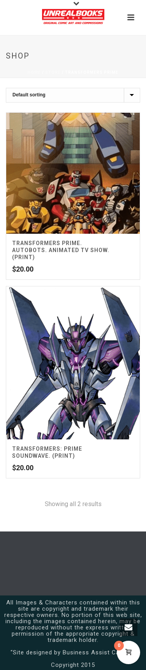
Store (53, 72)
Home (34, 72)
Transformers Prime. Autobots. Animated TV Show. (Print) (60, 250)
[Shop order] (73, 95)
